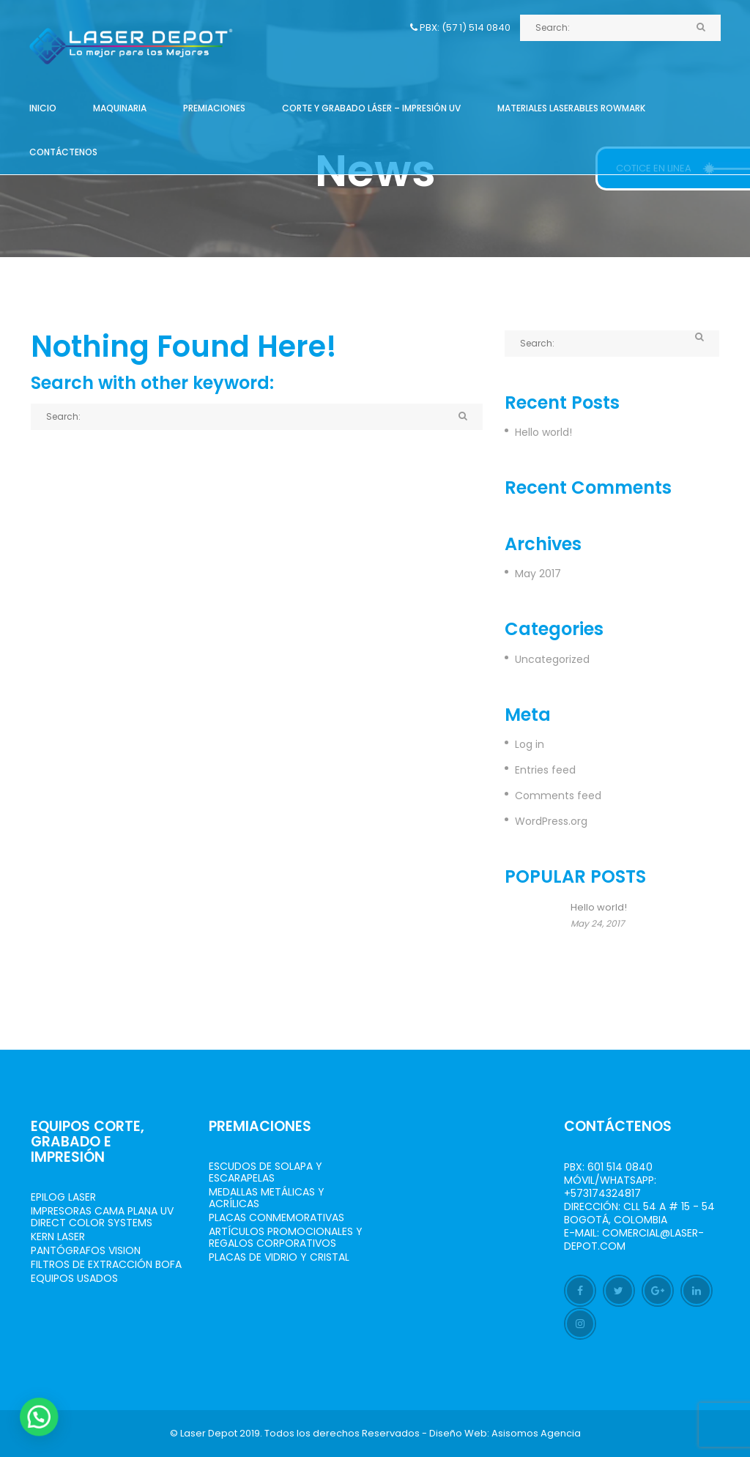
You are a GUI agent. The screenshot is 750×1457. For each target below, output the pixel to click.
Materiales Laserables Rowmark (571, 108)
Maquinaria (119, 108)
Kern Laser (58, 1236)
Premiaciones (214, 108)
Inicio (42, 108)
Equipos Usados (74, 1278)
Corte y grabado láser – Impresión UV (371, 108)
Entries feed (545, 770)
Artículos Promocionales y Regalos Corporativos (286, 1237)
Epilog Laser (63, 1197)
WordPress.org (551, 821)
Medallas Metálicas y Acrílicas (266, 1197)
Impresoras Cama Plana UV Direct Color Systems (102, 1216)
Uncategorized (552, 659)
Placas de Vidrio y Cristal (279, 1257)
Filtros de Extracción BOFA (106, 1264)
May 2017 (538, 573)
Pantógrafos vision (86, 1250)
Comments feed (558, 795)
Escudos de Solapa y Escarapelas (265, 1172)
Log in (529, 744)
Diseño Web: (459, 1433)
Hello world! (543, 432)
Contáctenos (63, 152)
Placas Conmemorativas (276, 1217)
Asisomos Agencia (536, 1433)
